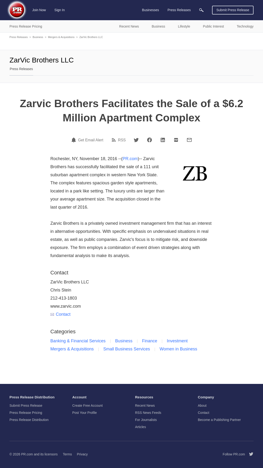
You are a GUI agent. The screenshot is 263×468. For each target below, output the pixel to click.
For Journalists (146, 420)
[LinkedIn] (163, 140)
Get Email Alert (90, 140)
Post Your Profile (84, 413)
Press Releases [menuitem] (179, 10)
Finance (149, 341)
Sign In (59, 10)
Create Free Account (87, 405)
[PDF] (176, 140)
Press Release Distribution (29, 420)
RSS (122, 140)
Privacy (82, 454)
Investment (177, 341)
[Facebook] (149, 140)
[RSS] (114, 140)
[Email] (189, 140)
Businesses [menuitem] (150, 10)
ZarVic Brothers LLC (91, 37)
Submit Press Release (232, 10)
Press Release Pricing (25, 413)
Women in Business (178, 349)
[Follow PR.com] (249, 454)
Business (37, 37)
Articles (140, 427)
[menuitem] (201, 10)
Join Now (39, 10)
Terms (67, 454)
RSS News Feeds (148, 413)
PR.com (130, 158)
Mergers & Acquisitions (61, 37)
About (202, 405)
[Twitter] (136, 140)
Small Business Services (126, 349)
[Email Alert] (74, 140)
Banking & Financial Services (78, 341)
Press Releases (18, 37)
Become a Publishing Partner (219, 420)
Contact (60, 314)
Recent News (145, 405)
